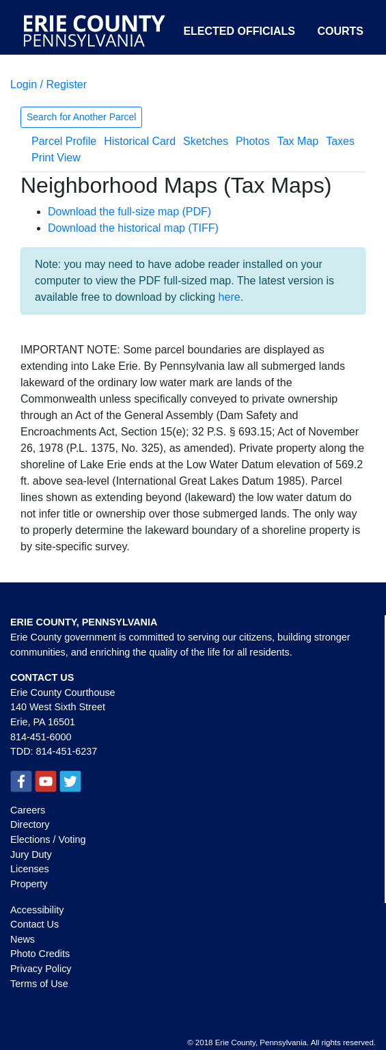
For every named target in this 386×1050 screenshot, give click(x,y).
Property (28, 883)
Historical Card (140, 141)
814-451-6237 (67, 751)
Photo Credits (40, 953)
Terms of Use (39, 983)
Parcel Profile (63, 141)
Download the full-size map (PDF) (129, 211)
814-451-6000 (41, 736)
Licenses (29, 868)
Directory (30, 824)
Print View (56, 157)
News (22, 939)
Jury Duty (31, 854)
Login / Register (48, 84)
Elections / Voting (47, 839)
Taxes (340, 141)
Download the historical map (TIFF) (133, 228)
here (229, 297)
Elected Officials (239, 31)
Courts (340, 31)
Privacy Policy (41, 968)
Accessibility (37, 909)
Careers (27, 810)
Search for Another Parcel (81, 116)
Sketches (205, 141)
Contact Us (34, 924)
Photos (253, 141)
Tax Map (297, 141)
